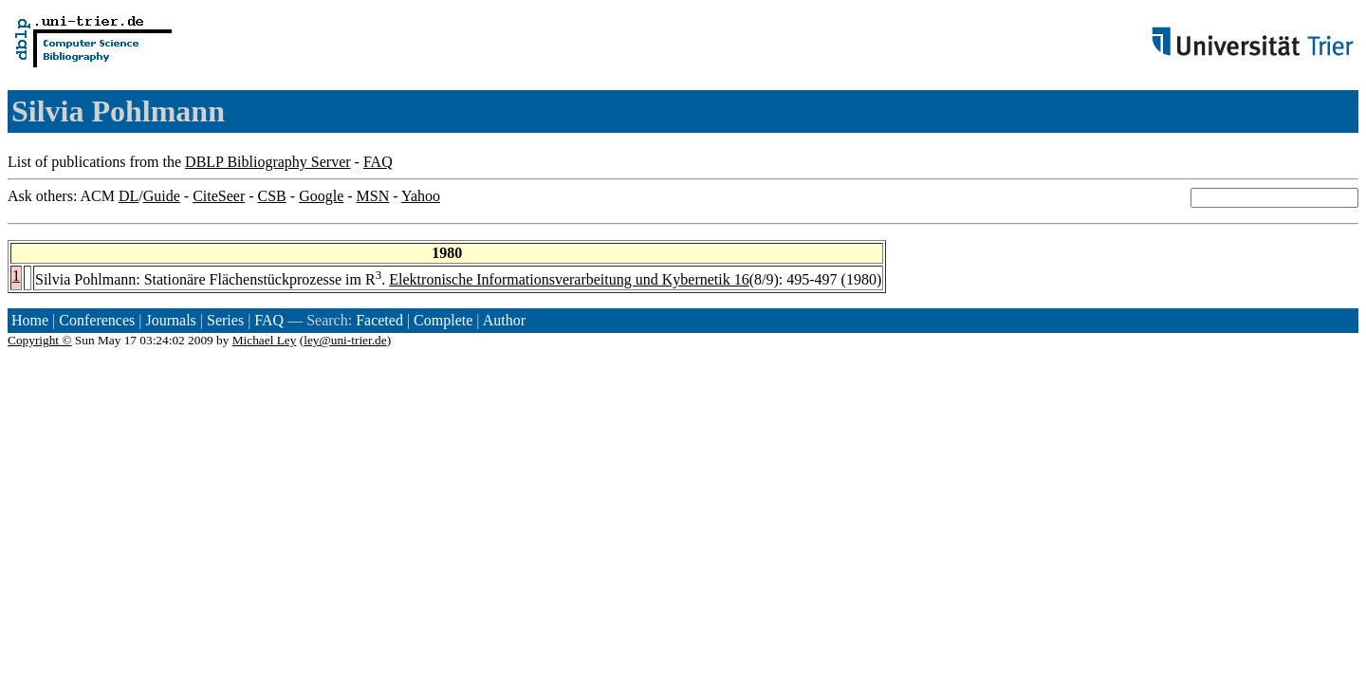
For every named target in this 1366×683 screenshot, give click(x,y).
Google (321, 196)
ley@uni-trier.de (345, 340)
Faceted (379, 320)
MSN (373, 196)
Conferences (97, 320)
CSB (272, 196)
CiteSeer (219, 196)
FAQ (378, 162)
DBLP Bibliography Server (268, 162)
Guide (161, 196)
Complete (443, 320)
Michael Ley (264, 340)
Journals (170, 320)
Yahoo (420, 196)
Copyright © (40, 340)
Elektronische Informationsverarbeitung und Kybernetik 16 (568, 279)
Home (29, 320)
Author (504, 320)
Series (225, 320)
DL (128, 196)
